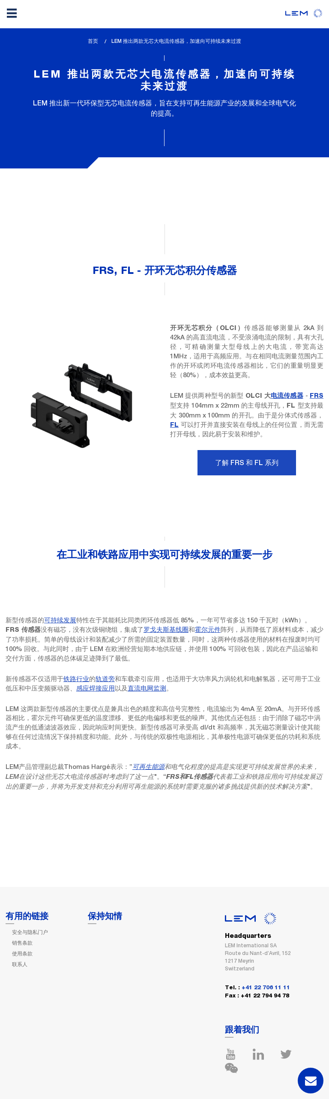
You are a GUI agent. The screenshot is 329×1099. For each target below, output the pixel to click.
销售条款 (22, 943)
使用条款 (22, 953)
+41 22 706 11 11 (266, 988)
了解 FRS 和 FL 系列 (246, 463)
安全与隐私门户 (30, 932)
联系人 (19, 964)
